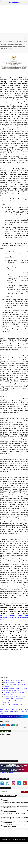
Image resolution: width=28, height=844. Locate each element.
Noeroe (3, 52)
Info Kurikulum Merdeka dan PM (7, 772)
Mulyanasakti (8, 839)
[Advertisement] (14, 19)
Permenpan (5, 38)
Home (1, 38)
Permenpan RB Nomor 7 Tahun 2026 (13, 682)
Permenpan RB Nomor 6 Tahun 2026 (13, 680)
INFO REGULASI (14, 3)
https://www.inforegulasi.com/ (20, 839)
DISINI (14, 617)
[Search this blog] (10, 792)
